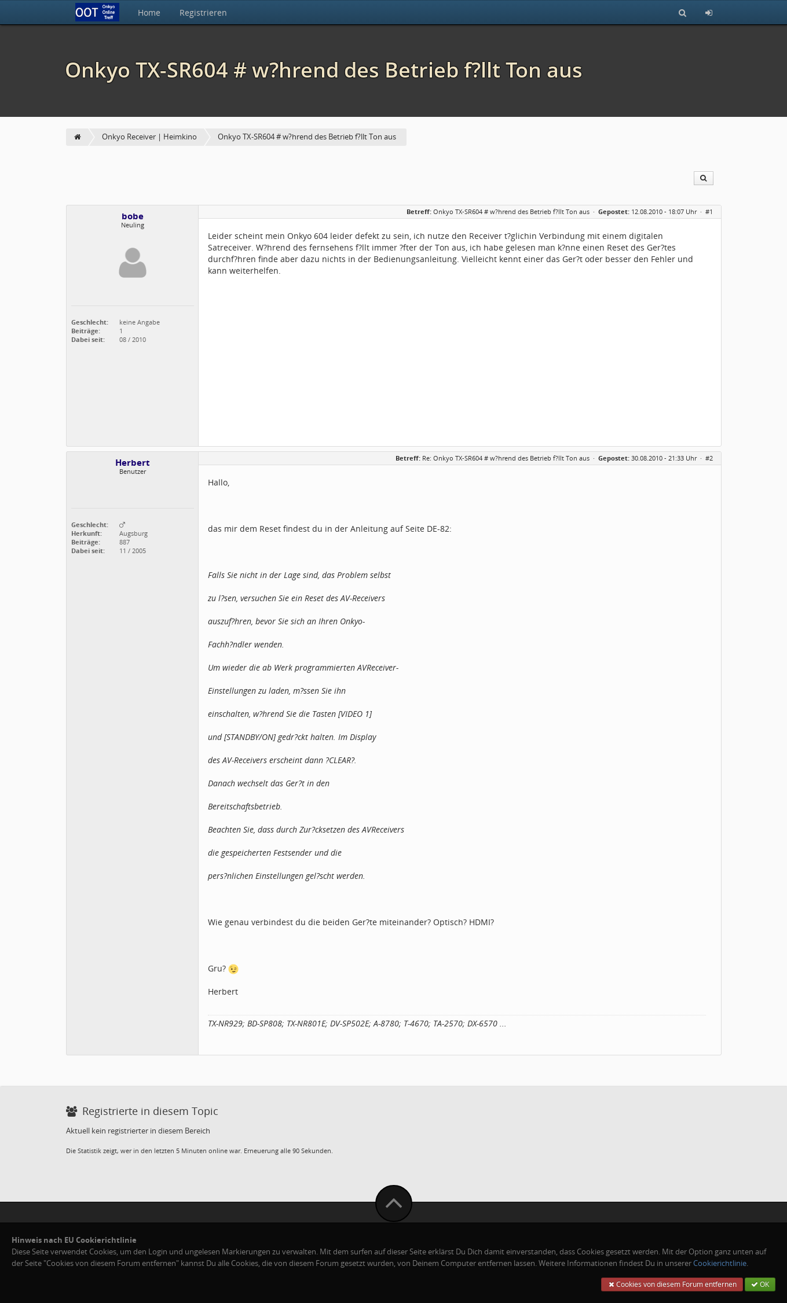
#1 (709, 211)
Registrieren (203, 12)
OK (760, 1284)
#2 (709, 458)
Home (149, 12)
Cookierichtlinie (719, 1263)
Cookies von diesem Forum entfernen (672, 1284)
